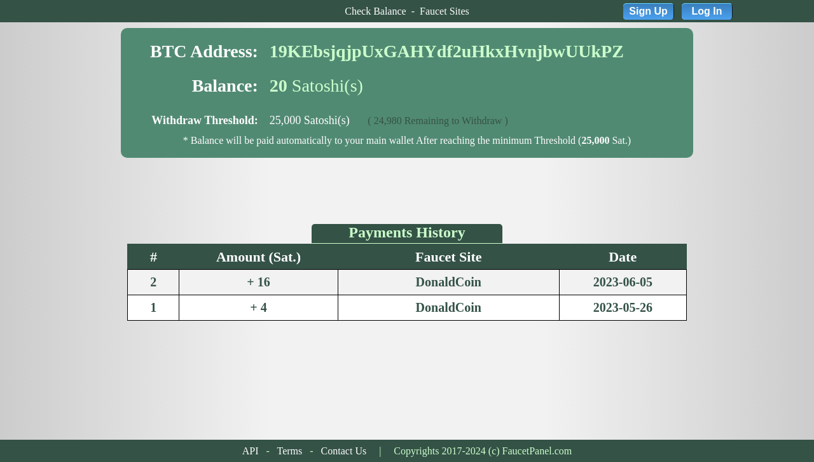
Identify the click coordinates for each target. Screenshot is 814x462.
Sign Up (648, 11)
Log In (707, 11)
